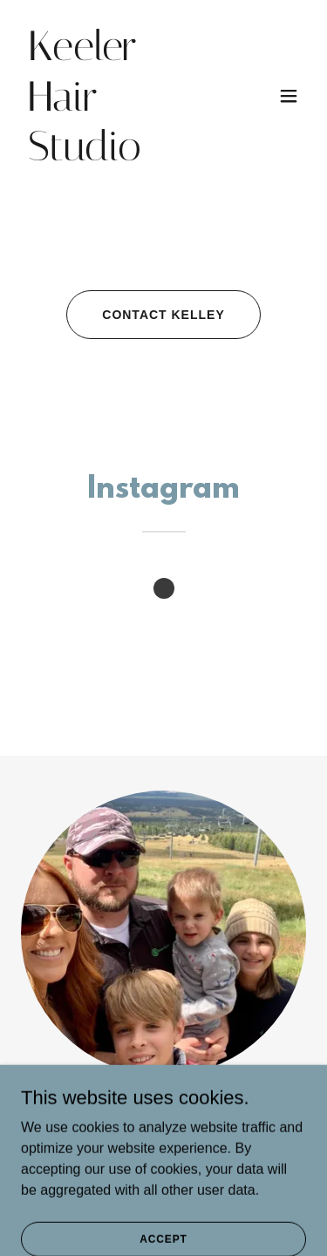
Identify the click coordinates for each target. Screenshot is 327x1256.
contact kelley (163, 315)
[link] (121, 155)
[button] (288, 95)
